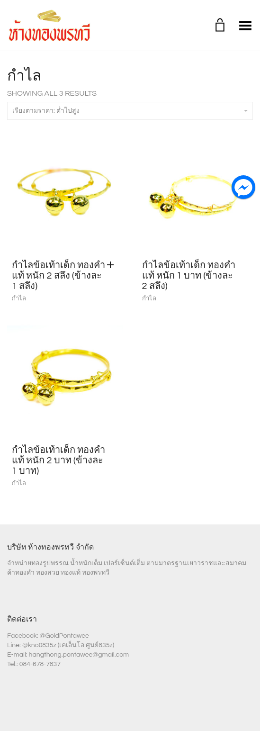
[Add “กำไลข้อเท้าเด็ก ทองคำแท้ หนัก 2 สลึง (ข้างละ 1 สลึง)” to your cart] (112, 265)
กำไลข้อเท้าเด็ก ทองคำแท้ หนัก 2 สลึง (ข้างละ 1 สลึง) (58, 276)
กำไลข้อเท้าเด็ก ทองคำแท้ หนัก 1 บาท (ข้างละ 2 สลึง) (188, 276)
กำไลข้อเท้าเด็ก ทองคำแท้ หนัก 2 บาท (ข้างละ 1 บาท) (58, 460)
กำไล (19, 298)
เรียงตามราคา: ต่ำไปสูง (130, 111)
